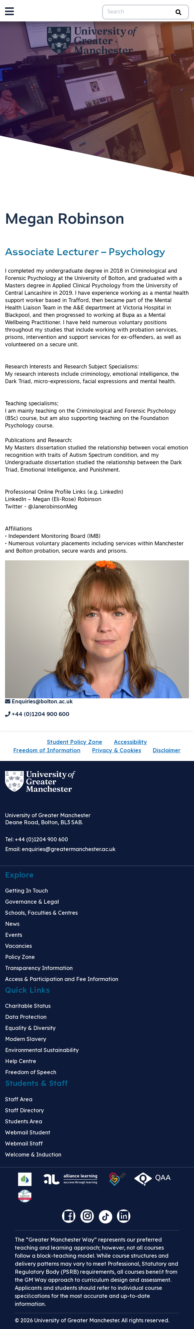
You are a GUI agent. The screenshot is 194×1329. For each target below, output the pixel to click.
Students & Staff (36, 1083)
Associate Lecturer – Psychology (85, 253)
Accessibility (130, 742)
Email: (60, 849)
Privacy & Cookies (116, 750)
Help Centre (20, 1061)
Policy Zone (20, 957)
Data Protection (26, 1016)
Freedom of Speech (30, 1072)
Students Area (23, 1121)
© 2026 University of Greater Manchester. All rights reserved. (92, 1320)
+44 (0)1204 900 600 (37, 714)
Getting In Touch (26, 890)
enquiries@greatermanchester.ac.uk (69, 849)
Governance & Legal (32, 901)
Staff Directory (24, 1110)
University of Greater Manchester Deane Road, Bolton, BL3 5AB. (47, 819)
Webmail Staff (24, 1143)
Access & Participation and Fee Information (61, 979)
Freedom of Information (46, 750)
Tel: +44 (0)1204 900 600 (36, 839)
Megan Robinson (64, 219)
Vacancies (18, 945)
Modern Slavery (25, 1039)
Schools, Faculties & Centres (41, 912)
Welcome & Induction (33, 1154)
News (12, 923)
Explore (19, 875)
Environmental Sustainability (42, 1050)
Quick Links (27, 990)
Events (13, 934)
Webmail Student (27, 1132)
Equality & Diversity (30, 1028)
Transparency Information (39, 968)
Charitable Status (28, 1005)
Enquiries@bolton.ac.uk (39, 702)
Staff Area (19, 1099)
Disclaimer (167, 750)
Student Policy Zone (74, 742)
